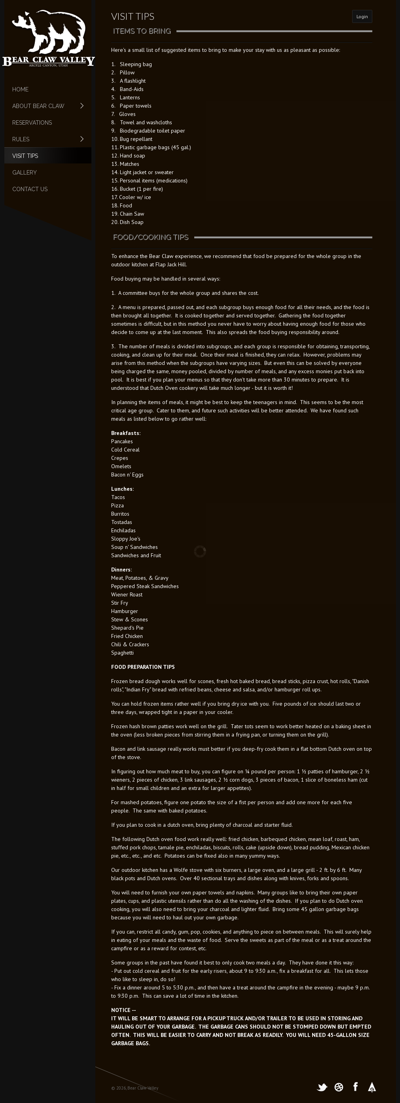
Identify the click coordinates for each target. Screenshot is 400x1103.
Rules (43, 139)
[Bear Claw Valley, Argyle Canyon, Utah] (48, 38)
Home (20, 89)
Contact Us (29, 189)
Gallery (24, 172)
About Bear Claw (43, 106)
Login (362, 16)
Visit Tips (25, 156)
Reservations (32, 123)
